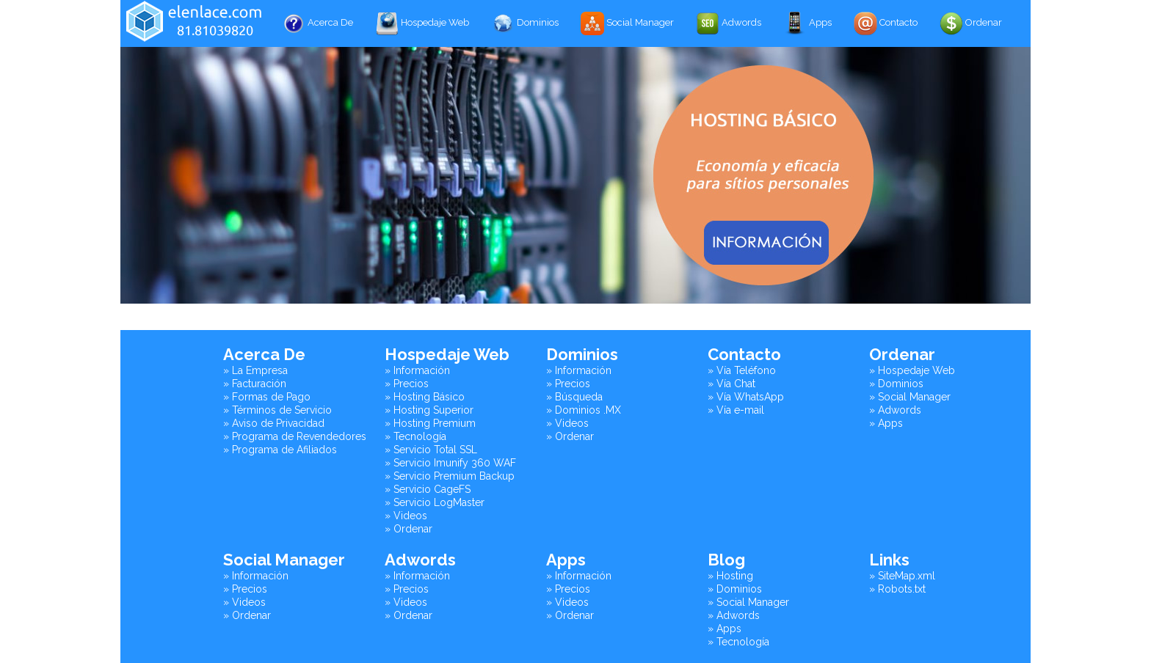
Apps (807, 23)
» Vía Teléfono (742, 370)
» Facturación (254, 383)
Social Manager (627, 23)
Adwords (728, 23)
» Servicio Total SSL (431, 449)
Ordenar (971, 23)
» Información (417, 370)
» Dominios (896, 383)
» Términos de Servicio (277, 410)
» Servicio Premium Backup (450, 476)
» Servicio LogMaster (434, 502)
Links (889, 559)
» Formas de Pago (267, 397)
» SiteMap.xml (902, 576)
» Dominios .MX (583, 410)
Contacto (886, 23)
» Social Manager (910, 397)
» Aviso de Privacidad (273, 423)
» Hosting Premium (430, 423)
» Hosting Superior (429, 410)
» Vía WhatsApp (746, 397)
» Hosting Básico (425, 397)
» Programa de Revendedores (294, 436)
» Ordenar (408, 529)
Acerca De (317, 23)
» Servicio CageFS (428, 489)
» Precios (407, 383)
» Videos (406, 515)
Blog (726, 559)
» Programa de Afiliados (280, 449)
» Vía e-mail (736, 410)
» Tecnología (415, 436)
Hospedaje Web (422, 23)
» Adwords (895, 410)
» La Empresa (255, 370)
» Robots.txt (897, 589)
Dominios (525, 23)
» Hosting (730, 576)
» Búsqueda (574, 397)
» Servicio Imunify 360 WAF (450, 463)
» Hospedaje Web (912, 370)
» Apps (886, 423)
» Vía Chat (731, 383)
